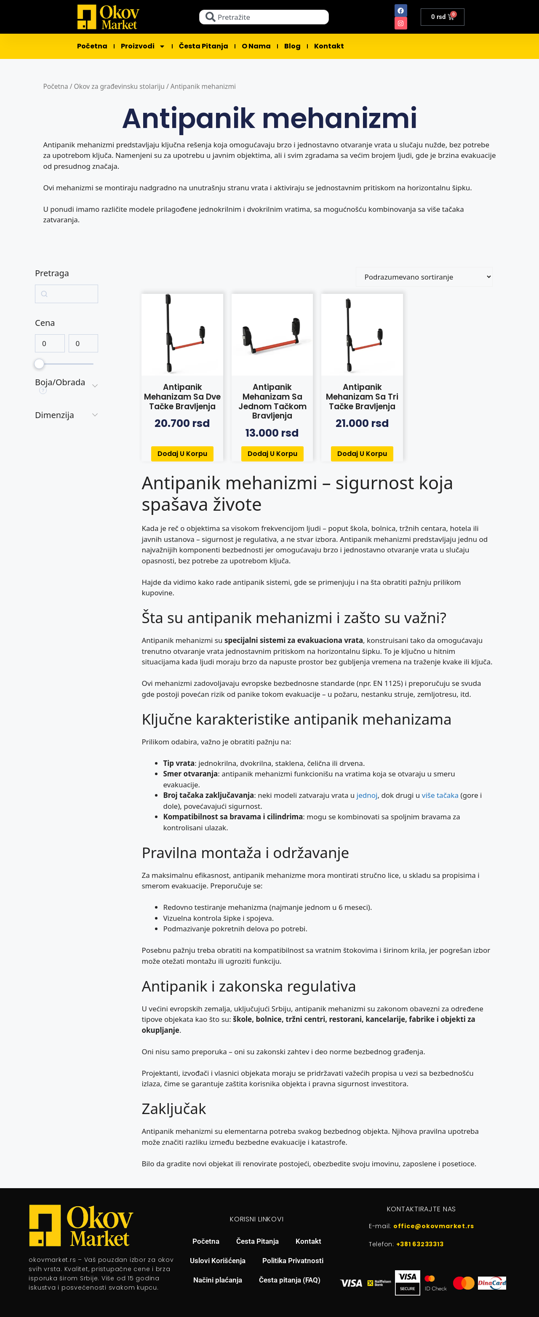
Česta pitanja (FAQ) (289, 1280)
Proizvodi (143, 46)
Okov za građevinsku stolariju (119, 86)
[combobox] (264, 17)
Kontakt (329, 46)
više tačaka (440, 795)
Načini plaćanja (217, 1280)
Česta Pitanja (257, 1241)
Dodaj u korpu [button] (182, 454)
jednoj (367, 795)
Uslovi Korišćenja (217, 1260)
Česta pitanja (203, 46)
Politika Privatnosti (292, 1260)
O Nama (256, 46)
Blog (292, 46)
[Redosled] (424, 277)
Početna (92, 46)
